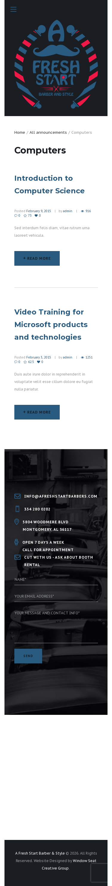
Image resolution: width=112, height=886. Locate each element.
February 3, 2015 (38, 357)
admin (67, 211)
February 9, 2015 (38, 211)
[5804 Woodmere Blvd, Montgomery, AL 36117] (56, 780)
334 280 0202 (37, 509)
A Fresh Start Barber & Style (40, 853)
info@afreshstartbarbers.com (60, 496)
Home (19, 132)
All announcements (48, 132)
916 (88, 211)
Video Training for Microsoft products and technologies (51, 324)
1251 (89, 357)
